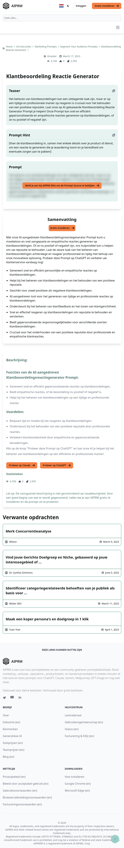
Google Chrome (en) (78, 784)
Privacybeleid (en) (14, 777)
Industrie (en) (11, 722)
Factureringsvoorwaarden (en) (22, 804)
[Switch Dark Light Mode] (68, 6)
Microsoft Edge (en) (77, 790)
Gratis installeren (107, 6)
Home (9, 46)
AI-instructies (24, 46)
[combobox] (62, 18)
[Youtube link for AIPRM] (12, 698)
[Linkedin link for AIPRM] (21, 698)
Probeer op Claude (22, 465)
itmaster (52, 56)
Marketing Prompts (46, 46)
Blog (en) (8, 757)
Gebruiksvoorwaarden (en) (20, 790)
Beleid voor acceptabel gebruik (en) (25, 784)
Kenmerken (10, 729)
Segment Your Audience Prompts (79, 46)
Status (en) (72, 729)
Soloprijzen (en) (13, 743)
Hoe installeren (75, 777)
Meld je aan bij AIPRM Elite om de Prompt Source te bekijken (62, 185)
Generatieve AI (12, 736)
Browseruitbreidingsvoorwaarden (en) (27, 797)
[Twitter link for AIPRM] (4, 697)
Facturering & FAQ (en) (79, 736)
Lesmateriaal (73, 715)
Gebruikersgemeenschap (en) (84, 722)
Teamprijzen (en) (13, 750)
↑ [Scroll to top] (115, 839)
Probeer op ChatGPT (57, 465)
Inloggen (81, 5)
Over (6, 715)
